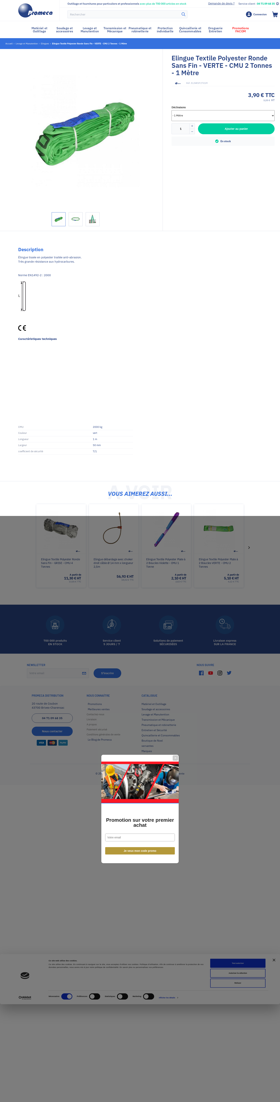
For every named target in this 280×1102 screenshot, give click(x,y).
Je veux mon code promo (140, 593)
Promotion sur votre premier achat (140, 565)
